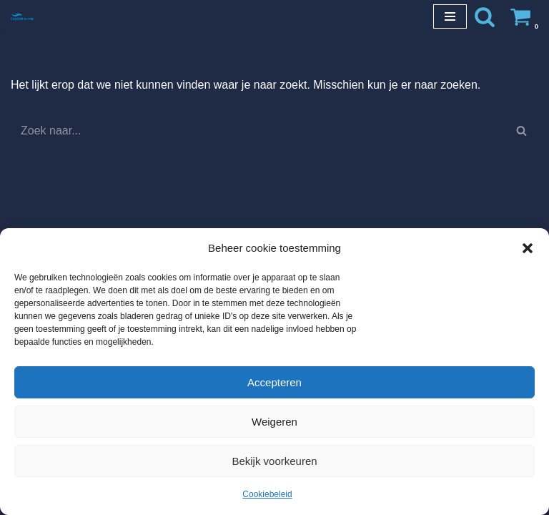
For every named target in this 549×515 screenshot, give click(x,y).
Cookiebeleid (267, 494)
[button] (527, 248)
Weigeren (274, 422)
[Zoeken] (484, 16)
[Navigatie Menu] (450, 16)
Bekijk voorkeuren (274, 461)
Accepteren (274, 382)
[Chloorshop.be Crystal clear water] (22, 16)
